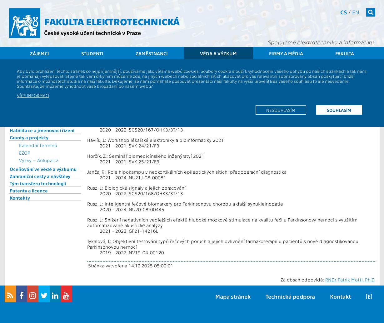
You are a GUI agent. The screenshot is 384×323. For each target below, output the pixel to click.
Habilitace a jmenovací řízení (42, 130)
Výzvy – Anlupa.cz (38, 160)
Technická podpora (290, 296)
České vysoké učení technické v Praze (92, 32)
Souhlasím (339, 109)
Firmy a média (286, 53)
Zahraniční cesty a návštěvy (40, 176)
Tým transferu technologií (38, 183)
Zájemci (39, 53)
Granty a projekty (29, 137)
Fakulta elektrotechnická (112, 21)
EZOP (24, 153)
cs (343, 12)
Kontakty (20, 198)
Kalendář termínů (38, 145)
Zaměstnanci (152, 53)
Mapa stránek (233, 296)
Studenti (92, 53)
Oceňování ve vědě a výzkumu (43, 169)
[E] (369, 296)
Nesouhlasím (280, 109)
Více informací (33, 95)
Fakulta (344, 53)
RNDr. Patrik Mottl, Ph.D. (350, 279)
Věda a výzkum (218, 53)
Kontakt (340, 296)
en (355, 12)
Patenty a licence (29, 190)
